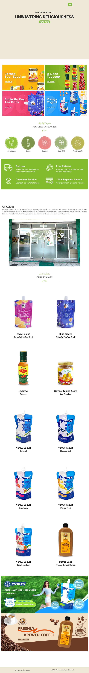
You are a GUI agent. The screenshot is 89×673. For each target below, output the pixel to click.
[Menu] (70, 4)
